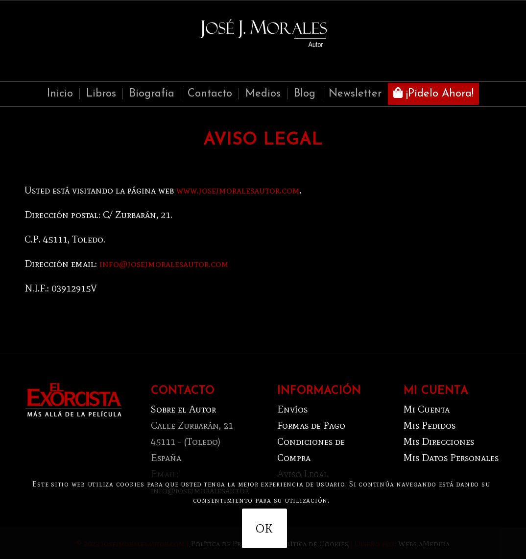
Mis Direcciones (439, 441)
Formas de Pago (311, 425)
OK (264, 528)
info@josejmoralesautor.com (164, 263)
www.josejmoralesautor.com (238, 190)
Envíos (292, 409)
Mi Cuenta (427, 409)
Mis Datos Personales (451, 457)
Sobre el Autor (183, 409)
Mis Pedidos (429, 425)
